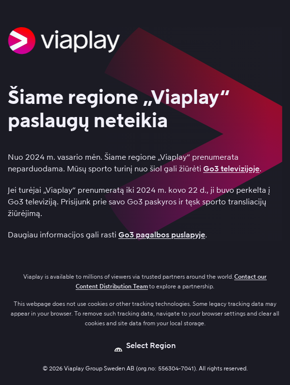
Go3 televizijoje (231, 168)
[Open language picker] (145, 346)
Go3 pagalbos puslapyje (161, 234)
